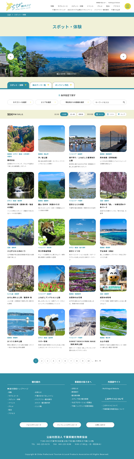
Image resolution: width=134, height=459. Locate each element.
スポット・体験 (77, 6)
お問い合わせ (100, 425)
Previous (10, 56)
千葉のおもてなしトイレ (44, 395)
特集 (52, 6)
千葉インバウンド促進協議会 (82, 406)
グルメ (99, 6)
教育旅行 (75, 392)
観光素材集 (76, 395)
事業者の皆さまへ (101, 2)
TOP (9, 14)
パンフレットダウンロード (67, 425)
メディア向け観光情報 (80, 399)
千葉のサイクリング (58, 10)
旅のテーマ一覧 (39, 85)
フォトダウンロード (33, 425)
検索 (124, 102)
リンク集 (38, 406)
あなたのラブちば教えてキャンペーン (80, 10)
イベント (90, 6)
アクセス (116, 6)
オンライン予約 (61, 85)
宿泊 (108, 6)
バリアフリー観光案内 (101, 10)
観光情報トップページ (18, 388)
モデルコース (63, 6)
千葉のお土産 (115, 10)
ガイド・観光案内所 (42, 402)
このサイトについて (110, 405)
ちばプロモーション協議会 (82, 402)
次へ (96, 361)
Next (123, 56)
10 (89, 361)
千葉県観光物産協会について (113, 409)
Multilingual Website (114, 2)
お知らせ (38, 392)
